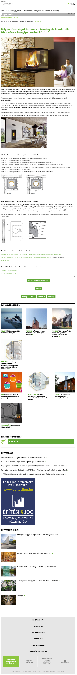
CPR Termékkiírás (38, 632)
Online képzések (38, 645)
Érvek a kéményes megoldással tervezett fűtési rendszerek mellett (37, 397)
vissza (38, 288)
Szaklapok (38, 626)
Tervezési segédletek (38, 651)
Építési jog (38, 639)
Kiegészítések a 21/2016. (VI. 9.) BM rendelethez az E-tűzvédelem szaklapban (25, 257)
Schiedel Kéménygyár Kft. (11, 11)
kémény (56, 11)
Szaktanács (27, 11)
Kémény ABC (5, 260)
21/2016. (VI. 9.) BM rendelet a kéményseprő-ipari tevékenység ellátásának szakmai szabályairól (31, 254)
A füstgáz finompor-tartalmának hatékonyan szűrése (36, 332)
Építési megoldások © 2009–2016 (54, 671)
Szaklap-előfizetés (29, 661)
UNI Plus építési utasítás (8, 273)
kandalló (48, 11)
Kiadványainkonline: (47, 661)
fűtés (42, 11)
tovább (38, 21)
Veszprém (3, 19)
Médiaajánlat (27, 671)
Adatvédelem (16, 671)
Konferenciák (38, 620)
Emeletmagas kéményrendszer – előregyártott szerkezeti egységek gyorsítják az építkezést (9, 365)
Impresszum (37, 671)
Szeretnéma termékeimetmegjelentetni (11, 661)
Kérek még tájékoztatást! (38, 280)
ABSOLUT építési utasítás (9, 270)
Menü (72, 4)
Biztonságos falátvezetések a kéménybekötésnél (62, 396)
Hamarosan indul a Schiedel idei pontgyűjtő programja (10, 396)
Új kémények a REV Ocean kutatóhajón (10, 332)
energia (37, 11)
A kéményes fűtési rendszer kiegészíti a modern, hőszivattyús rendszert (61, 333)
